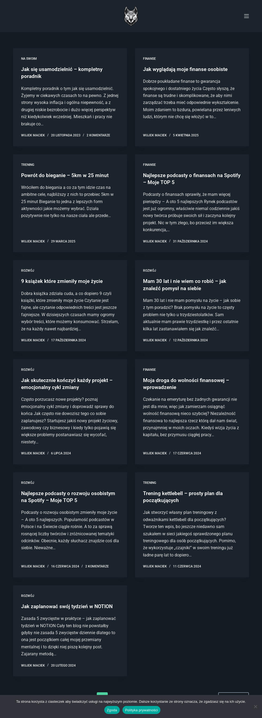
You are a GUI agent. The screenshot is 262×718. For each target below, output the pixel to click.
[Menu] (246, 16)
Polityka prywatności (141, 710)
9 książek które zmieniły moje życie (63, 281)
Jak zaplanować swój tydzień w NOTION (69, 605)
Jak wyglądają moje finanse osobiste (187, 69)
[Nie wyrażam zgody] (255, 706)
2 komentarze (98, 135)
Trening (27, 164)
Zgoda (112, 710)
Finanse (149, 59)
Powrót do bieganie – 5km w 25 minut (66, 175)
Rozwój (27, 270)
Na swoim (29, 59)
